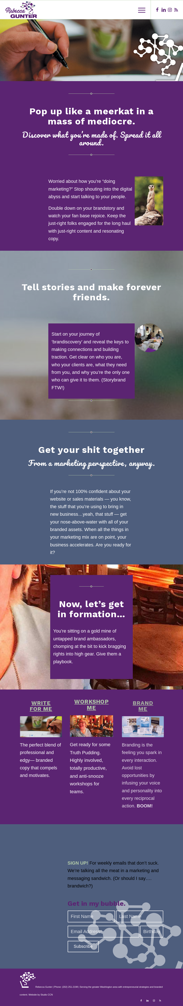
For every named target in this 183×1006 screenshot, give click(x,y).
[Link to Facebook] (157, 10)
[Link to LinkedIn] (164, 10)
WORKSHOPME (91, 714)
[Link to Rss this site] (176, 10)
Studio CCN (47, 994)
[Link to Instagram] (170, 10)
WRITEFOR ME (38, 706)
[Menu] (139, 9)
